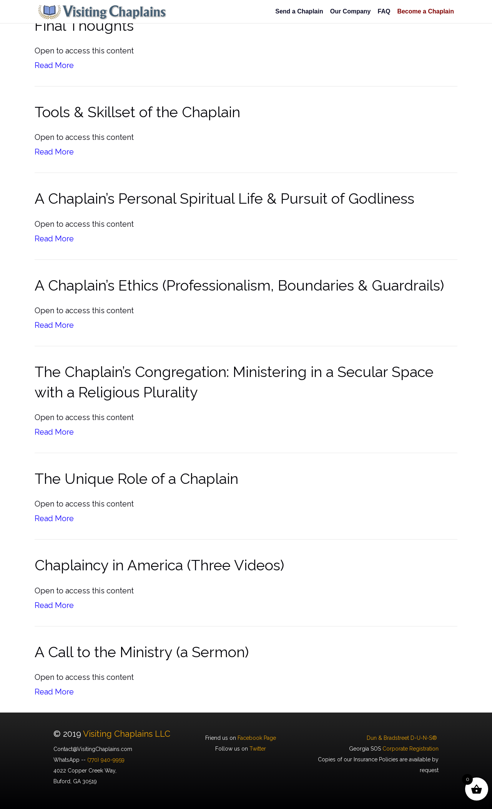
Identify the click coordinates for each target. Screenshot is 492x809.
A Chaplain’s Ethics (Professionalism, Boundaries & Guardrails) (239, 285)
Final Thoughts (84, 25)
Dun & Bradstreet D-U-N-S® (403, 738)
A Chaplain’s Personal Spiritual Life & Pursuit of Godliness (224, 198)
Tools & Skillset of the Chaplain (137, 112)
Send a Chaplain (299, 11)
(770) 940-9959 (106, 760)
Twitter (257, 749)
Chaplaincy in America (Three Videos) (159, 565)
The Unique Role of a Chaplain (136, 478)
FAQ (383, 11)
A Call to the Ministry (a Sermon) (142, 652)
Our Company (350, 11)
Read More (54, 65)
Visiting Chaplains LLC (126, 734)
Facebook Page (257, 738)
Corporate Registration (410, 749)
